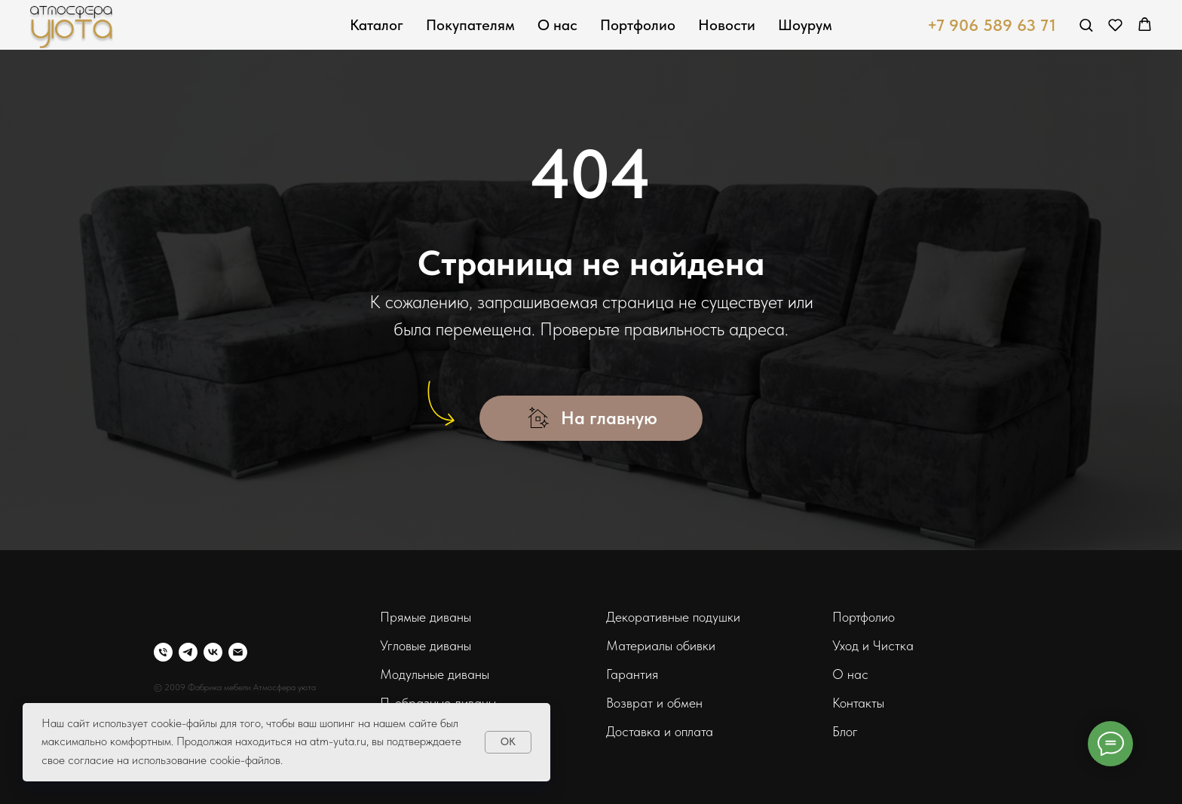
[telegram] (188, 652)
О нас (557, 25)
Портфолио (637, 25)
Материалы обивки (660, 645)
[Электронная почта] (237, 652)
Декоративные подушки (673, 617)
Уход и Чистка (873, 645)
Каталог (376, 25)
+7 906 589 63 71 (991, 25)
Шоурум (805, 25)
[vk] (213, 652)
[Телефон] (163, 652)
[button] (1086, 24)
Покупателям (470, 25)
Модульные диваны (434, 674)
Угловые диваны (425, 645)
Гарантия (632, 674)
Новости (726, 25)
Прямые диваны (425, 617)
